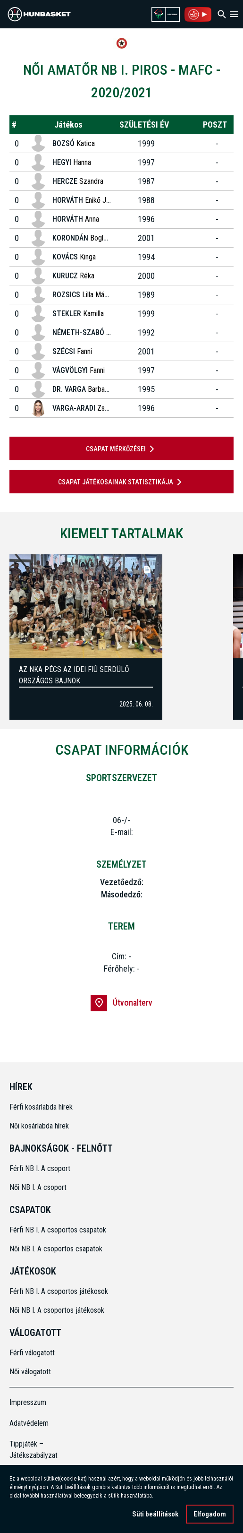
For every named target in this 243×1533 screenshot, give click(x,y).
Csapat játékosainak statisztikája (121, 482)
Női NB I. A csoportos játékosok (56, 1310)
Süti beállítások (155, 1514)
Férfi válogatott (32, 1352)
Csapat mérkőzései (122, 449)
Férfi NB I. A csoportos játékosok (58, 1291)
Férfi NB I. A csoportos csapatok (58, 1229)
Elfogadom (209, 1514)
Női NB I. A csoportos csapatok (56, 1248)
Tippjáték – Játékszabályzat (33, 1449)
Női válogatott (30, 1371)
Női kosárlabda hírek (39, 1125)
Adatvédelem (29, 1423)
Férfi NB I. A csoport (39, 1168)
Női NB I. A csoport (38, 1187)
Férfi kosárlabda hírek (41, 1106)
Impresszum (27, 1402)
